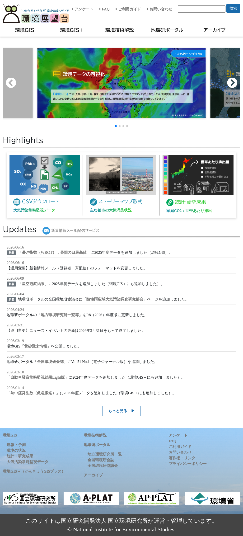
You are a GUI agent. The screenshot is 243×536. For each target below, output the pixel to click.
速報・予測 (16, 445)
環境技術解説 (119, 30)
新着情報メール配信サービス (70, 230)
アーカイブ (214, 30)
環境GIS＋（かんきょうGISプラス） (34, 471)
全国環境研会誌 (50, 362)
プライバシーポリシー (188, 464)
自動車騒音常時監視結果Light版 (37, 377)
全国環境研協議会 (103, 466)
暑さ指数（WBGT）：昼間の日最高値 (54, 252)
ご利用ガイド (128, 9)
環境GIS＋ (72, 30)
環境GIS (24, 30)
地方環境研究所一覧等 (60, 315)
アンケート (82, 9)
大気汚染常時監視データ (27, 462)
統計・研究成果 (20, 456)
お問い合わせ (159, 9)
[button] (234, 83)
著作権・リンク (182, 458)
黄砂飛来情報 (35, 346)
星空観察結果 (33, 284)
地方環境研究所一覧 (105, 454)
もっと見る (117, 411)
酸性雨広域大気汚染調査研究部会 (114, 299)
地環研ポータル (167, 30)
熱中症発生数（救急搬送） (33, 393)
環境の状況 (16, 450)
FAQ (104, 9)
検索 (233, 8)
